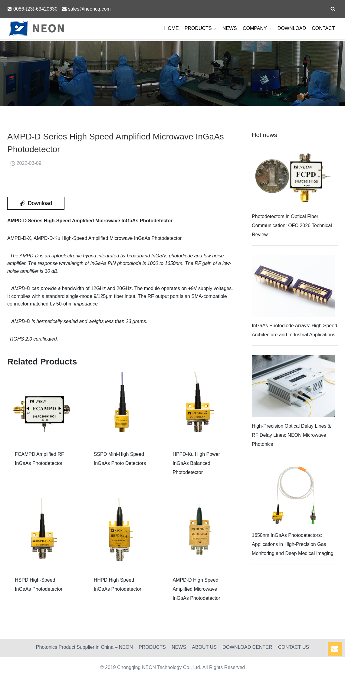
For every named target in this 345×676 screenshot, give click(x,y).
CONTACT (323, 28)
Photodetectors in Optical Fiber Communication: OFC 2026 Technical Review (292, 225)
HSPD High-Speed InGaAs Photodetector (38, 584)
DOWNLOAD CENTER (247, 647)
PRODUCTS (152, 647)
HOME (171, 28)
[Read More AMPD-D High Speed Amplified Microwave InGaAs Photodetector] (200, 533)
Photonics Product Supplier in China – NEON (84, 647)
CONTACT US (293, 647)
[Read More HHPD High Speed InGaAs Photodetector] (121, 533)
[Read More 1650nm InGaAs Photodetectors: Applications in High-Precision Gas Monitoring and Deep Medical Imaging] (293, 495)
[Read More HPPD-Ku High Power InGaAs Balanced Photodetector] (200, 407)
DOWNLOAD (292, 28)
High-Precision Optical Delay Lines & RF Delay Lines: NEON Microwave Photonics (291, 435)
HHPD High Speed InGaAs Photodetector (117, 584)
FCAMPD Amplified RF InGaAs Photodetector (39, 459)
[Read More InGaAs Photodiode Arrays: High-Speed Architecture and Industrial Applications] (293, 286)
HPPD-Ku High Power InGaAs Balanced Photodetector (196, 463)
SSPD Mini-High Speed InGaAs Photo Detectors (120, 459)
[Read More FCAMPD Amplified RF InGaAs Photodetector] (42, 407)
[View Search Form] (333, 9)
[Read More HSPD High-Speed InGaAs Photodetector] (42, 533)
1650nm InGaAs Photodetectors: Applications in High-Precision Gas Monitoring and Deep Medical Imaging (292, 544)
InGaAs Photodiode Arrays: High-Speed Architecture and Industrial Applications (294, 330)
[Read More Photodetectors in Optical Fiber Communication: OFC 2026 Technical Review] (293, 176)
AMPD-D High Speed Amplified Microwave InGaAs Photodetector (196, 589)
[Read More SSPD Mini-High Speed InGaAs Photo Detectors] (121, 407)
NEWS (229, 28)
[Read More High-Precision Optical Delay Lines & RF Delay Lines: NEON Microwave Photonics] (293, 386)
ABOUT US (204, 647)
